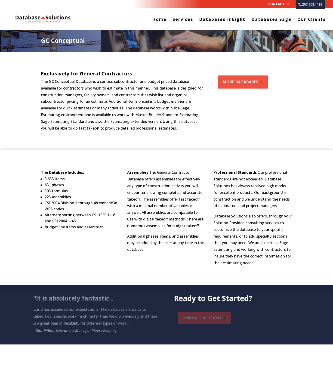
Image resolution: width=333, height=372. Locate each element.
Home (159, 20)
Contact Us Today (203, 318)
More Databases (241, 81)
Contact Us (279, 4)
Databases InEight (222, 20)
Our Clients (311, 20)
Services (183, 20)
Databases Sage (271, 20)
